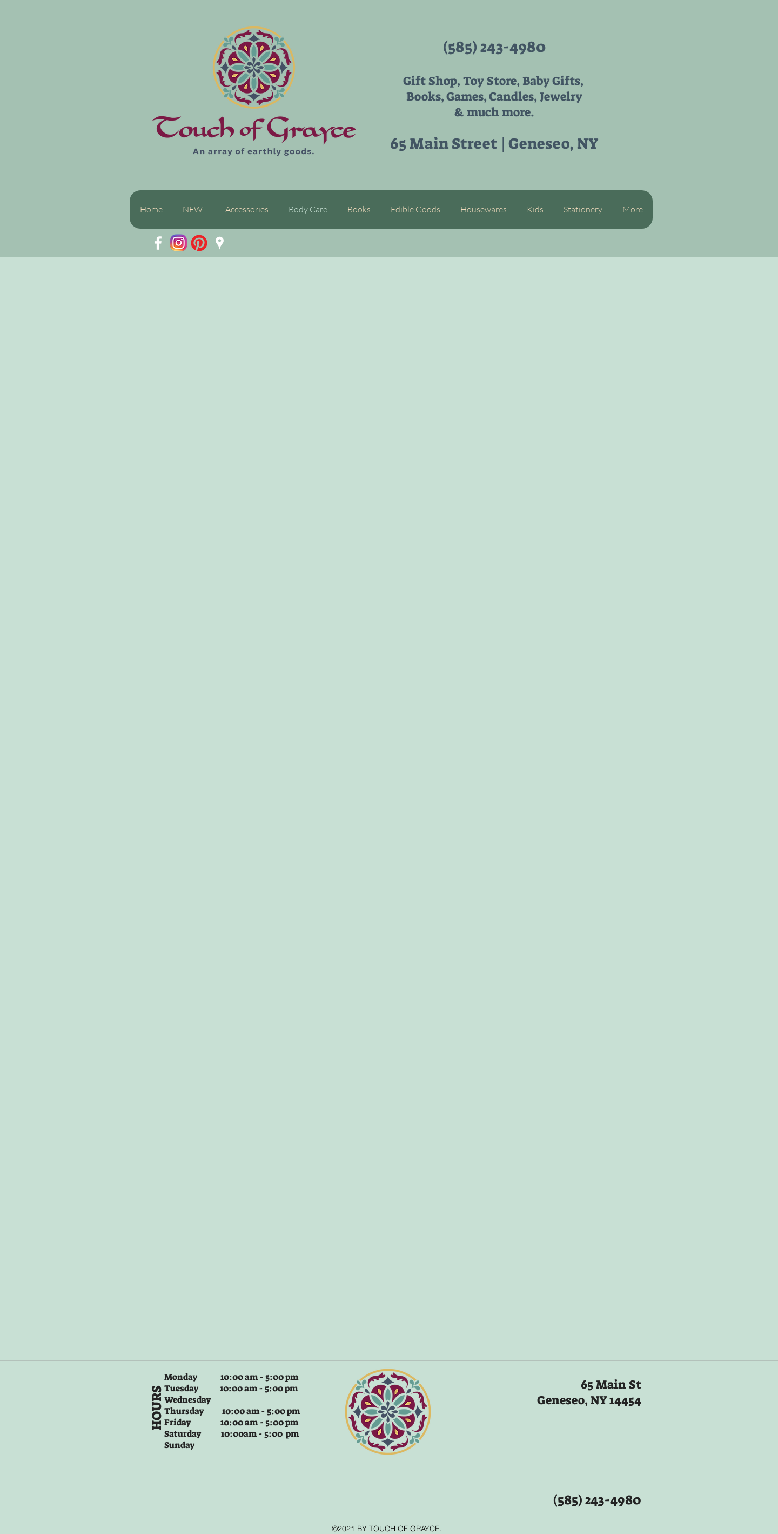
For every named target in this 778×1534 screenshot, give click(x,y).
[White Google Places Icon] (220, 243)
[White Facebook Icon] (158, 243)
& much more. (494, 112)
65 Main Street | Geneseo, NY (494, 144)
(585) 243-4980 (494, 47)
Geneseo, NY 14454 (589, 1400)
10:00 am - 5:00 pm (258, 1388)
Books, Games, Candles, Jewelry (494, 96)
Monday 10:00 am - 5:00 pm (231, 1377)
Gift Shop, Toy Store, (462, 81)
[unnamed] (178, 243)
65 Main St (611, 1384)
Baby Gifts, (554, 81)
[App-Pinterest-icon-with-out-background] (199, 243)
